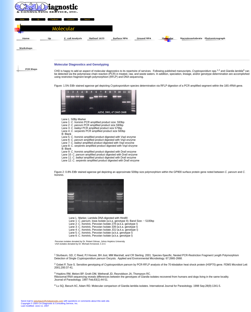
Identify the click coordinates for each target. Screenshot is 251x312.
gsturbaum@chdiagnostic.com (48, 301)
